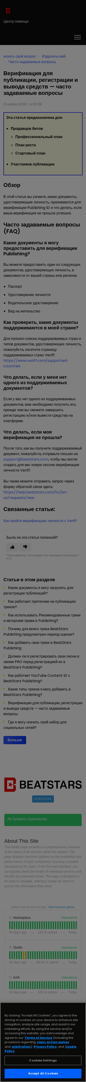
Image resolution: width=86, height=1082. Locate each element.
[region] (43, 1042)
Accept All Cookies (43, 1073)
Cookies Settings (43, 1060)
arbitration (21, 1047)
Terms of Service (38, 1038)
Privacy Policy (45, 1047)
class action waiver (53, 1042)
